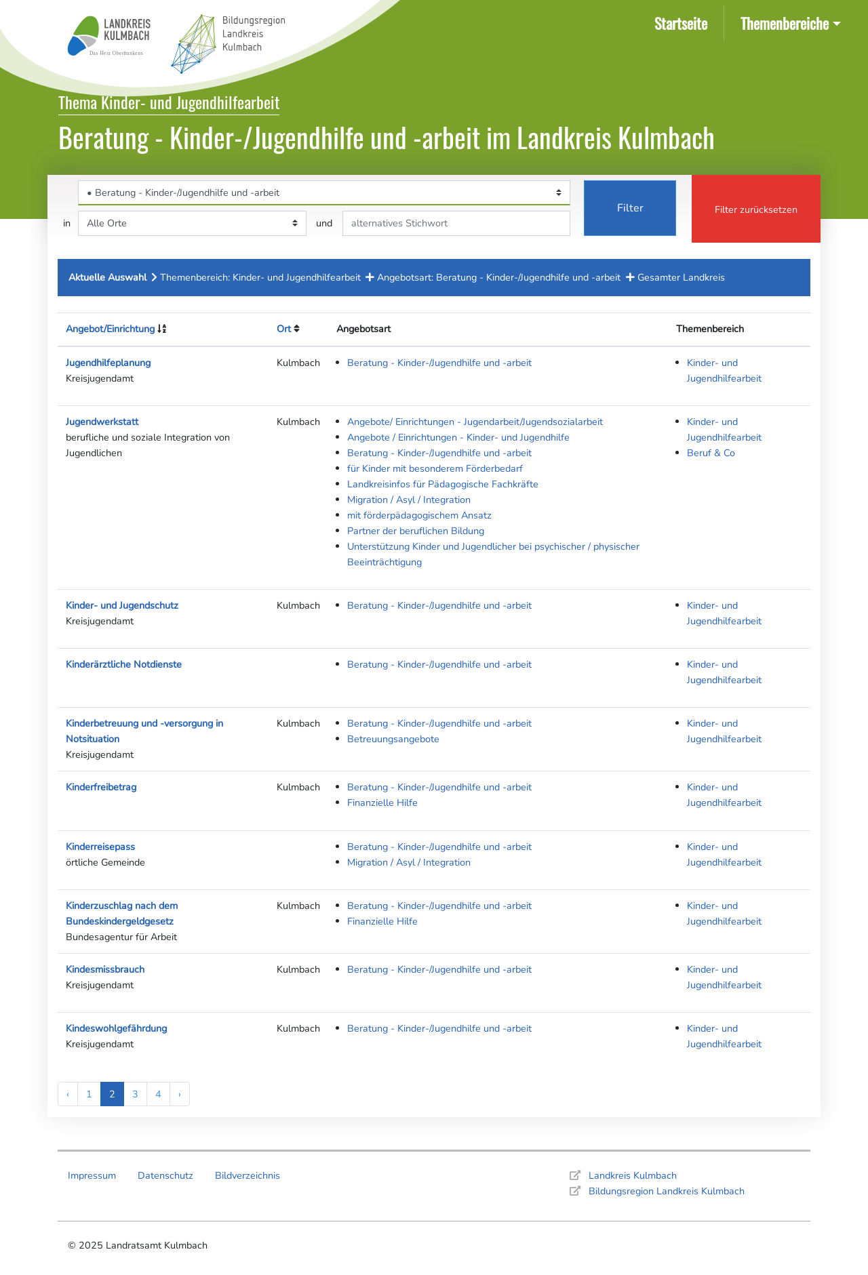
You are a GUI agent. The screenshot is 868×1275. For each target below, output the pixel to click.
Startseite (683, 22)
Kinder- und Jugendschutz (122, 605)
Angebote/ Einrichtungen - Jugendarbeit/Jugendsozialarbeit (475, 421)
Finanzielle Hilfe (382, 802)
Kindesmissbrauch (105, 969)
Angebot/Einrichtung (110, 329)
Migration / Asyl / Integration (409, 499)
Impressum (92, 1175)
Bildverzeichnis (247, 1175)
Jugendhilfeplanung (108, 362)
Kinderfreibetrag (101, 787)
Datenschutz (165, 1175)
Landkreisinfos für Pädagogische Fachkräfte (442, 484)
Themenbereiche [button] (785, 23)
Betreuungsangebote (393, 739)
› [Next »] (179, 1094)
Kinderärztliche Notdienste (124, 664)
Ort (284, 329)
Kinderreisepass (100, 846)
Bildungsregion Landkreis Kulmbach (667, 1191)
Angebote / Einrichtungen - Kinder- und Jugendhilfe (458, 437)
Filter (630, 208)
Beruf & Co (711, 453)
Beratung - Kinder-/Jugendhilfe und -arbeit (439, 362)
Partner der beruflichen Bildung (415, 531)
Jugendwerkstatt (102, 421)
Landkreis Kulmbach (633, 1175)
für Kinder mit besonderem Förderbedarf (435, 468)
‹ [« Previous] (67, 1094)
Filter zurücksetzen (756, 209)
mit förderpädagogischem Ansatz (419, 515)
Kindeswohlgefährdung (116, 1028)
